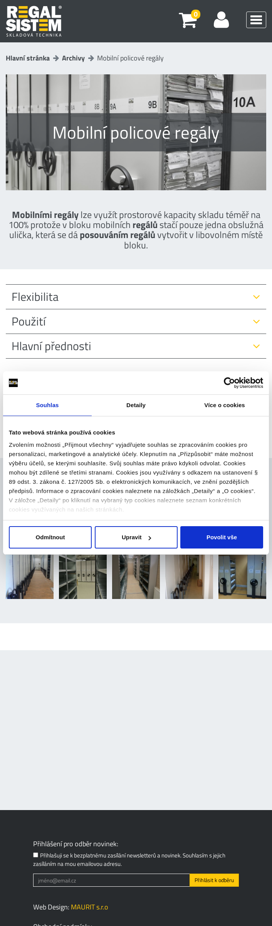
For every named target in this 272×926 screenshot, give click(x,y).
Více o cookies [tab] (224, 405)
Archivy (73, 58)
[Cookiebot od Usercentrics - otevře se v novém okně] (229, 383)
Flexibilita (35, 296)
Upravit (136, 537)
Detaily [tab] (136, 405)
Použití (29, 321)
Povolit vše (222, 537)
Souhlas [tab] (47, 405)
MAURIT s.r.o (89, 907)
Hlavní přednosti (51, 346)
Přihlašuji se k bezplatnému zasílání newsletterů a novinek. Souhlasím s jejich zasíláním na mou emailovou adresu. (129, 859)
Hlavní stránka (28, 58)
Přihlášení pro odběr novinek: (75, 844)
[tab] (136, 296)
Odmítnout (50, 537)
